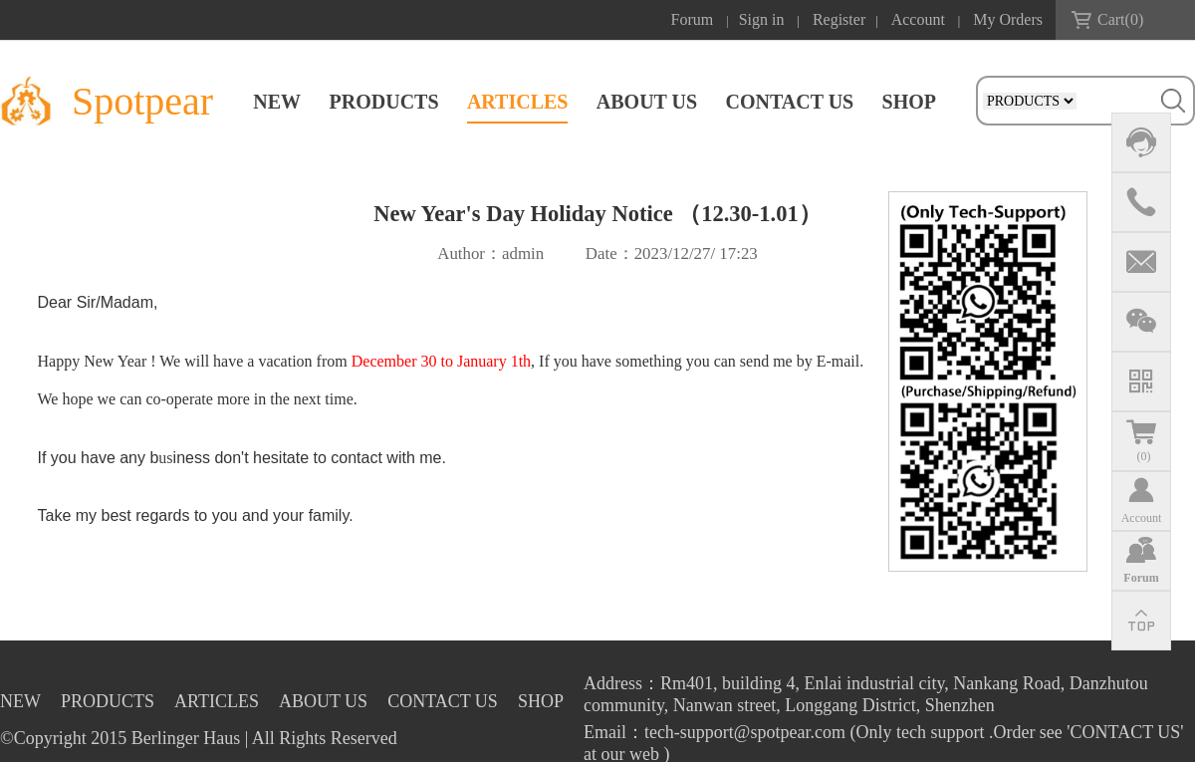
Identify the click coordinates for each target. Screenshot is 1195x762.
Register (839, 19)
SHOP (909, 102)
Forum (692, 19)
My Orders (1008, 19)
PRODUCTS (384, 102)
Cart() (1120, 19)
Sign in (762, 19)
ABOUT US (647, 102)
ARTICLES (518, 102)
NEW (277, 102)
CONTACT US (789, 102)
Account (918, 19)
